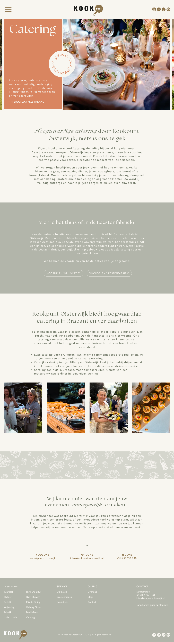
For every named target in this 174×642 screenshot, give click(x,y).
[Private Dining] (34, 602)
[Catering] (34, 617)
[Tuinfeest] (12, 592)
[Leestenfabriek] (65, 597)
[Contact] (96, 602)
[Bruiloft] (12, 602)
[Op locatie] (65, 592)
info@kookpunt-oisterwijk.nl (150, 598)
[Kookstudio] (65, 602)
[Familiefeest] (34, 612)
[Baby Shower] (34, 597)
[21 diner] (12, 597)
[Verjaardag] (12, 607)
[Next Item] (164, 408)
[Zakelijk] (12, 612)
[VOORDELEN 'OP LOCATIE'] (63, 273)
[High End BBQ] (34, 592)
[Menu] (8, 9)
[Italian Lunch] (12, 617)
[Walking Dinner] (34, 607)
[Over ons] (96, 592)
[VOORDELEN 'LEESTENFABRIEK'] (109, 273)
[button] (96, 597)
